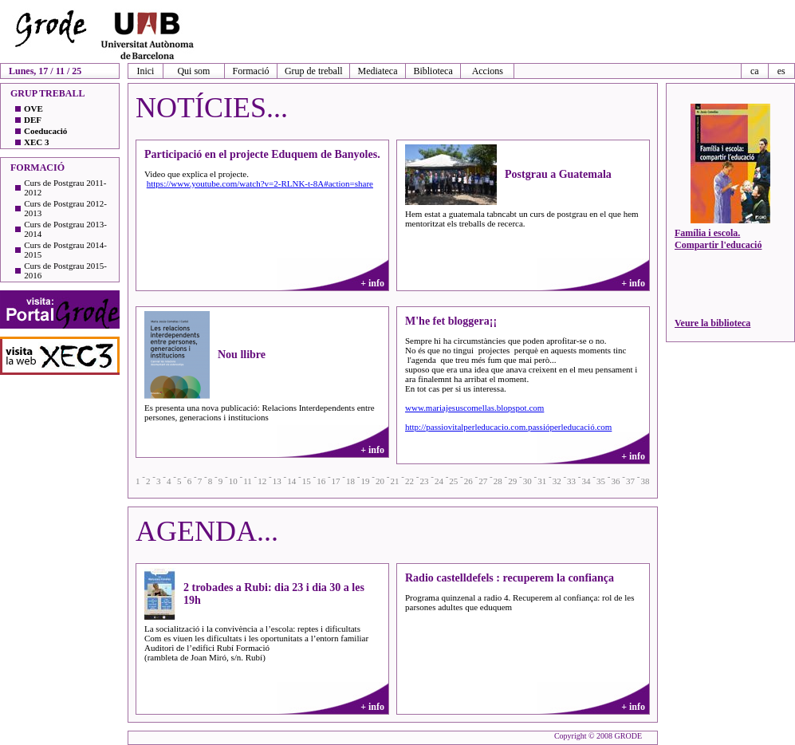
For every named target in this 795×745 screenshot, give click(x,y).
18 (350, 481)
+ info (372, 283)
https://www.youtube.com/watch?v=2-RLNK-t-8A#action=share (260, 183)
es (781, 71)
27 (482, 481)
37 (630, 481)
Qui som (193, 71)
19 (365, 481)
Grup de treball (314, 71)
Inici (145, 71)
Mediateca (378, 71)
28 (498, 481)
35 (600, 481)
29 (512, 481)
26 (468, 481)
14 (291, 481)
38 (644, 481)
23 (423, 481)
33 (571, 481)
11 (247, 481)
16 (321, 481)
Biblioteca (432, 71)
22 (409, 481)
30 (527, 481)
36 (616, 481)
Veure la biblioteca (712, 323)
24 (439, 481)
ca (754, 71)
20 (380, 481)
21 (394, 481)
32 (557, 481)
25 (453, 481)
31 (541, 481)
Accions (487, 71)
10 (233, 481)
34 (586, 481)
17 (336, 481)
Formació (251, 71)
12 (262, 481)
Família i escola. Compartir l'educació (718, 238)
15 (306, 481)
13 (277, 481)
